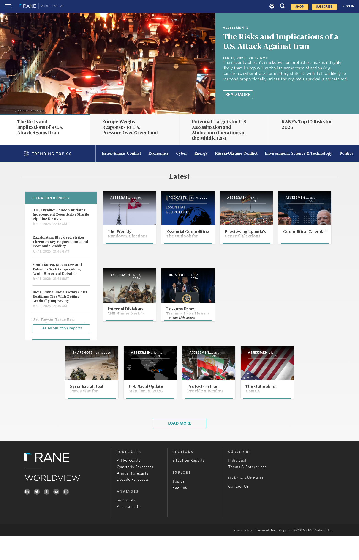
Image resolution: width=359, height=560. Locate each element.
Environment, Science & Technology (298, 154)
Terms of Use (265, 554)
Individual (237, 484)
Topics (178, 505)
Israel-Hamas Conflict (121, 154)
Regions (179, 511)
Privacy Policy (242, 554)
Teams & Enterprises (247, 491)
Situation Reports (188, 484)
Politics (346, 154)
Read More (237, 94)
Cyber (181, 154)
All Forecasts (129, 484)
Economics (158, 154)
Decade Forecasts (133, 503)
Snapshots (126, 524)
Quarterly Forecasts (135, 491)
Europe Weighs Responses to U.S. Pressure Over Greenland (130, 127)
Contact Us (238, 510)
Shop (299, 6)
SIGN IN (348, 6)
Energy (201, 154)
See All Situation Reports (61, 327)
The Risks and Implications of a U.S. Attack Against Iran (40, 127)
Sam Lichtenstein (284, 339)
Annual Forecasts (133, 497)
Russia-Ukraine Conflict (236, 154)
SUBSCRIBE (324, 6)
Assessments (129, 530)
